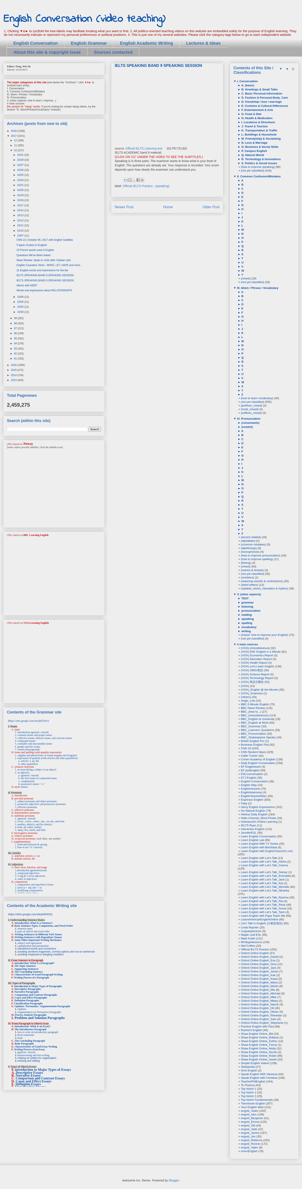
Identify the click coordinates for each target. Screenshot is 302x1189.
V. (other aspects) (248, 594)
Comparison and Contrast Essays (40, 1078)
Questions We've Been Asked (33, 255)
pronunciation (251, 610)
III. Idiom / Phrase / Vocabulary (257, 288)
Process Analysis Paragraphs (30, 1014)
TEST (245, 598)
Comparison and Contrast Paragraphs (36, 994)
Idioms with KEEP (26, 285)
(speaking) (162, 186)
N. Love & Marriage (254, 142)
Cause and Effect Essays (34, 1081)
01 (16, 358)
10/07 (20, 235)
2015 (14, 370)
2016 (14, 365)
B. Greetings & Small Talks (259, 89)
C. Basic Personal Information (261, 93)
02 (16, 353)
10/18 (20, 200)
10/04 (20, 306)
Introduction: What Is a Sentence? (34, 922)
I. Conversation (247, 81)
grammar (247, 602)
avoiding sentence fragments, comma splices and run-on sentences (56, 951)
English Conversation (35, 43)
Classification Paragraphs (28, 1003)
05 (16, 338)
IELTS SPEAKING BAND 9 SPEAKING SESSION (45, 275)
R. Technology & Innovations (261, 159)
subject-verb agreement (29, 943)
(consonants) (250, 422)
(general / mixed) (26, 1052)
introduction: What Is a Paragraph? (35, 963)
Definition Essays (28, 1084)
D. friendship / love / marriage (261, 101)
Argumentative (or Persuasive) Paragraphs (39, 1012)
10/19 (20, 195)
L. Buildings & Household (258, 134)
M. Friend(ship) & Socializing (261, 138)
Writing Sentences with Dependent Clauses (38, 937)
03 (16, 348)
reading (246, 614)
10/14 (20, 210)
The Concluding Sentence (28, 971)
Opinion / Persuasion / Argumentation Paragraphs (42, 1006)
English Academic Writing (146, 43)
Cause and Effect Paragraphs (31, 997)
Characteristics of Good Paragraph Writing (38, 974)
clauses (24, 786)
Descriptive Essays (29, 1072)
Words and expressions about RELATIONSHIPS (44, 290)
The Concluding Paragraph (29, 1040)
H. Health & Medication (256, 118)
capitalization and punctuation (33, 945)
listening (247, 606)
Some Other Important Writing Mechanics (38, 940)
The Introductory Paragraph (30, 1029)
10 (16, 150)
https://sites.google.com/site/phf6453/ (30, 914)
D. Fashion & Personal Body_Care (264, 97)
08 (16, 323)
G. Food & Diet (251, 114)
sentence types (25, 928)
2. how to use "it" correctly (29, 847)
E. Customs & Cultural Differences (264, 105)
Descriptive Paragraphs (28, 989)
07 (16, 328)
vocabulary (248, 627)
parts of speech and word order (33, 931)
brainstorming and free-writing (33, 1055)
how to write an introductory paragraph (37, 1032)
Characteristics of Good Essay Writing (35, 1046)
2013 (14, 380)
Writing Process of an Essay (29, 1049)
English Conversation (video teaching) (84, 19)
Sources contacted (113, 52)
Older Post (211, 207)
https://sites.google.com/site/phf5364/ (28, 720)
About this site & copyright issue (47, 52)
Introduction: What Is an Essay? (33, 1026)
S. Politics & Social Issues (259, 163)
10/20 (20, 190)
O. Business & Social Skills (259, 146)
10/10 (20, 230)
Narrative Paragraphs (26, 991)
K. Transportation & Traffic (259, 130)
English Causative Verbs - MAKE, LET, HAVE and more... (49, 265)
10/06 (20, 296)
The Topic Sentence (25, 965)
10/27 (20, 165)
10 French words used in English (35, 250)
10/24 (20, 180)
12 (16, 140)
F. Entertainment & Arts (257, 110)
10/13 (20, 215)
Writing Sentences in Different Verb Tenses (38, 934)
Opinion (21, 1009)
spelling (246, 623)
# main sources (247, 644)
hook (20, 1037)
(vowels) (247, 426)
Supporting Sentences (27, 968)
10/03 (20, 311)
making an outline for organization (36, 1058)
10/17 (20, 205)
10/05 (20, 301)
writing (246, 631)
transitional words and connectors (36, 948)
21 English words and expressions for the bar (42, 270)
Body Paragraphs (24, 1043)
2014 (14, 375)
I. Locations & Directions (258, 122)
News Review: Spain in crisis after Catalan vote (43, 260)
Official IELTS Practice (138, 186)
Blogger (174, 1180)
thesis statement (25, 1034)
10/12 (20, 220)
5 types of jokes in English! (31, 245)
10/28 (20, 159)
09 (16, 318)
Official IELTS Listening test (144, 148)
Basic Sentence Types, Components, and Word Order (43, 925)
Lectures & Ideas (203, 43)
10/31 (20, 154)
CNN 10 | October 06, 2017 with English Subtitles (44, 239)
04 (16, 343)
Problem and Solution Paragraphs (39, 1018)
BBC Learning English (36, 535)
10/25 (20, 174)
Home (168, 207)
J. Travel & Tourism (254, 126)
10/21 (20, 185)
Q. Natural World (252, 155)
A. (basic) (247, 85)
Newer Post (124, 207)
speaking (247, 618)
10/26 (20, 170)
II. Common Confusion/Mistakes (258, 176)
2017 (14, 135)
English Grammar (89, 43)
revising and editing (28, 1060)
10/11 (20, 225)
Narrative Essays (28, 1075)
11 (16, 145)
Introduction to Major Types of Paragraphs (38, 986)
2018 (14, 130)
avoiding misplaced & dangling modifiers (40, 954)
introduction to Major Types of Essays (43, 1069)
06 (16, 333)
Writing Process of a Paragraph (31, 977)
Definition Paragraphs (26, 1000)
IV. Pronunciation (248, 418)
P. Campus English (254, 151)
